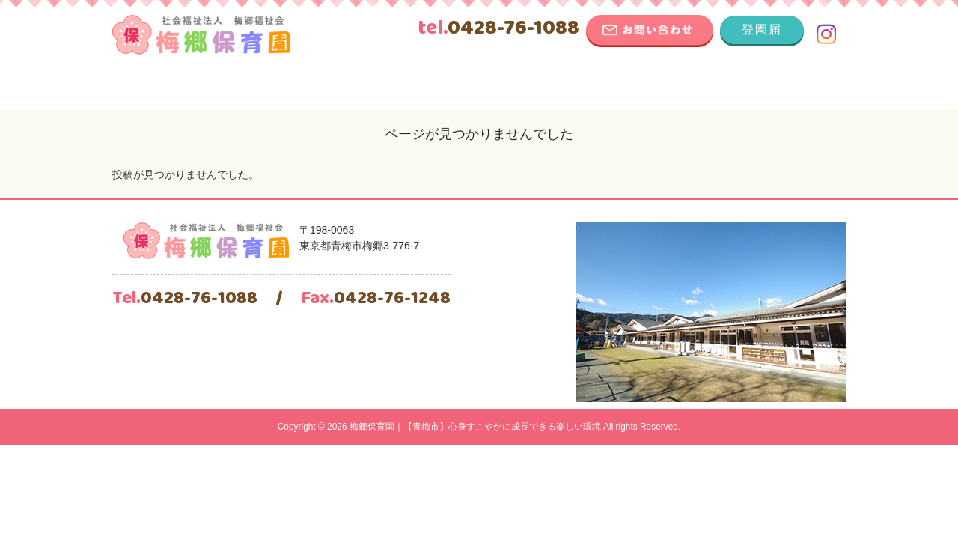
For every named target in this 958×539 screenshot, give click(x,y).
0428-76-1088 (498, 28)
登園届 (762, 29)
